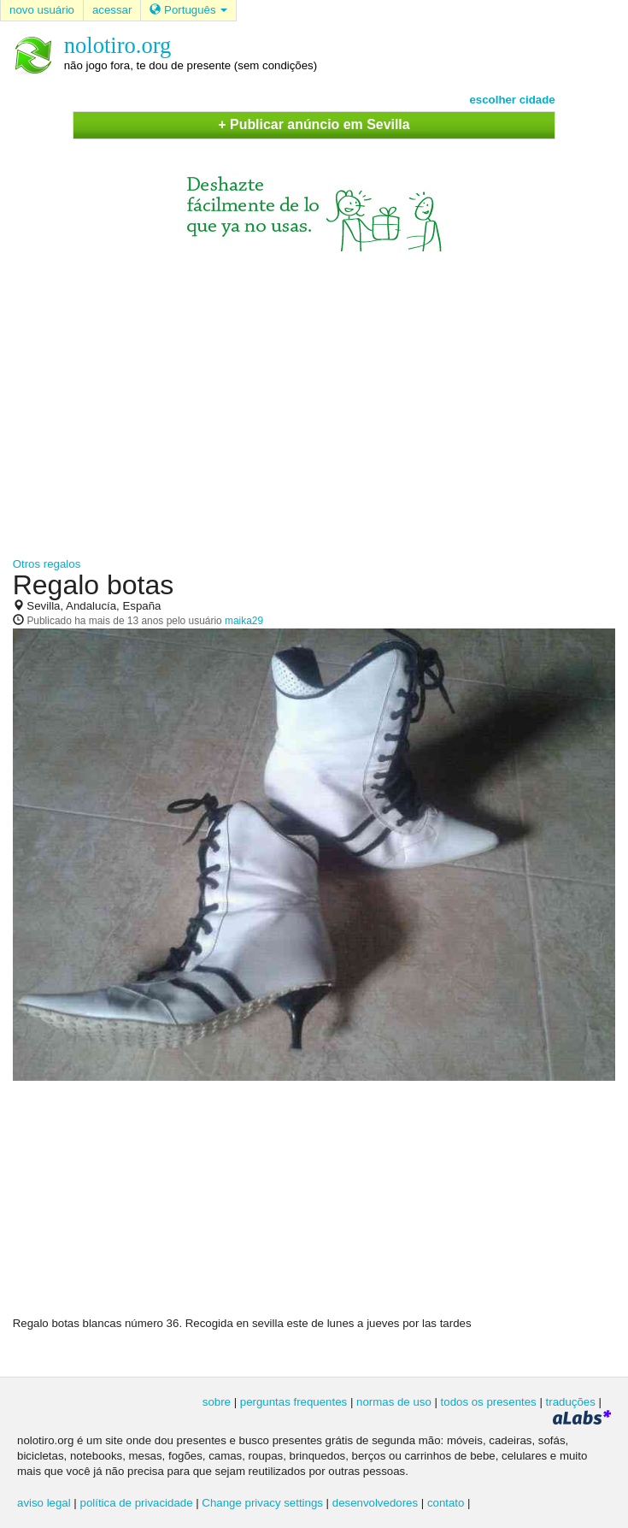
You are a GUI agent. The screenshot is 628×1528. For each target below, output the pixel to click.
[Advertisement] (314, 396)
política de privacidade (136, 1502)
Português (188, 9)
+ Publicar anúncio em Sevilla (313, 124)
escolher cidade (512, 99)
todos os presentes (489, 1401)
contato (446, 1502)
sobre (216, 1401)
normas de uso (393, 1401)
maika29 (244, 621)
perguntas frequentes (293, 1401)
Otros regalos (47, 564)
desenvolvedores (375, 1502)
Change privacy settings (262, 1502)
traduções (571, 1401)
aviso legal (44, 1502)
